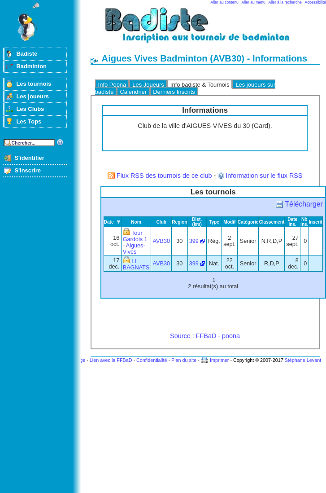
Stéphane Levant (303, 360)
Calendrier (133, 91)
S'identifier (29, 157)
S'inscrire (27, 170)
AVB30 (161, 241)
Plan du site (183, 360)
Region (179, 222)
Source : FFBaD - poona (205, 335)
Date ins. (292, 222)
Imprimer (219, 360)
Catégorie (248, 222)
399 (194, 241)
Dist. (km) (197, 222)
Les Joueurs (148, 84)
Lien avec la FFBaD (111, 360)
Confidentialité (151, 360)
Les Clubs (30, 109)
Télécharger (303, 204)
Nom (136, 222)
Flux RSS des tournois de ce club (164, 175)
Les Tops (28, 121)
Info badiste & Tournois (200, 84)
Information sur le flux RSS (264, 175)
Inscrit (315, 222)
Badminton (31, 66)
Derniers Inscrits (174, 91)
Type (214, 222)
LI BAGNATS (136, 264)
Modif (229, 222)
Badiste (26, 53)
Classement (271, 222)
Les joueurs (32, 96)
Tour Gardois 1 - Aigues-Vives (135, 242)
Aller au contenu (225, 2)
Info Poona (112, 84)
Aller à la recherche (285, 2)
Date (109, 222)
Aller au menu (253, 2)
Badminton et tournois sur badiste (208, 29)
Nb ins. (304, 222)
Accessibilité (315, 2)
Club (161, 222)
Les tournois (33, 83)
